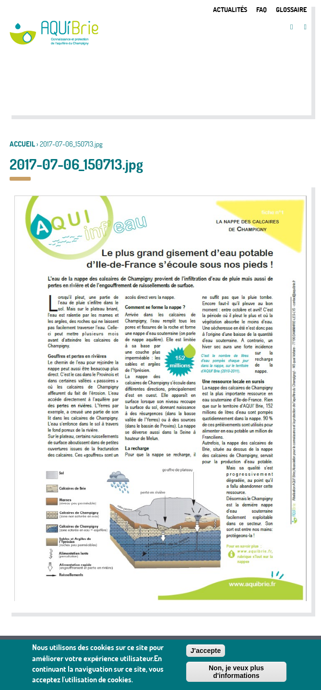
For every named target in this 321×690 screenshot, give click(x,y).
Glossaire (291, 9)
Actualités (230, 9)
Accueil (22, 143)
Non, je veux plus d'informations (236, 674)
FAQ (261, 9)
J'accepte (205, 653)
